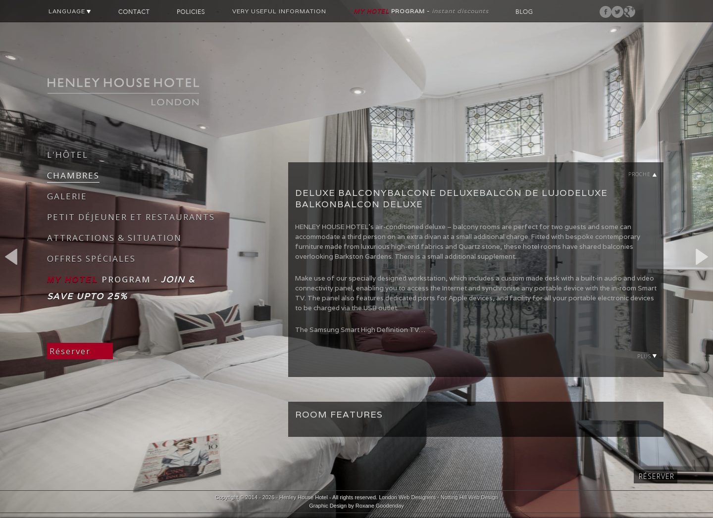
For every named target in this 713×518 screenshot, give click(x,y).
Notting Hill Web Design (469, 497)
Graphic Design (328, 506)
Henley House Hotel (303, 497)
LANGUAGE (70, 11)
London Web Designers (407, 497)
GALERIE (67, 196)
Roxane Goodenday (380, 506)
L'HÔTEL (67, 154)
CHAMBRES (73, 175)
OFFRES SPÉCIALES (91, 258)
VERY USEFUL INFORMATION (279, 11)
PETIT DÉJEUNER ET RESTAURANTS (131, 217)
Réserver (70, 351)
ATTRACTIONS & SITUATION (114, 237)
